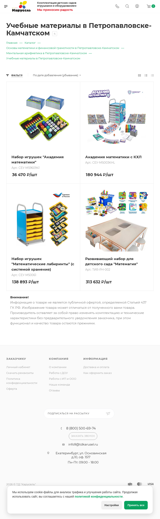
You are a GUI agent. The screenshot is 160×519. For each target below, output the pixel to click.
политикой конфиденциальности (99, 496)
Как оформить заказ (97, 373)
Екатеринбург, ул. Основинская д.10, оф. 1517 (81, 455)
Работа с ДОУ (58, 373)
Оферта (11, 388)
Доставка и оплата (96, 367)
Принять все (136, 505)
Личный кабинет (18, 367)
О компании (57, 367)
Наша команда (59, 384)
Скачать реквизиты (20, 373)
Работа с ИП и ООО (62, 378)
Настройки (112, 505)
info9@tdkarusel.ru (83, 444)
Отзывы (54, 390)
